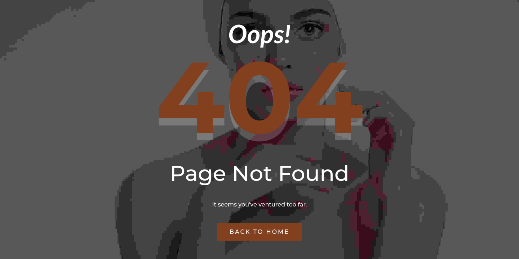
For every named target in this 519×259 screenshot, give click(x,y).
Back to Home (259, 231)
